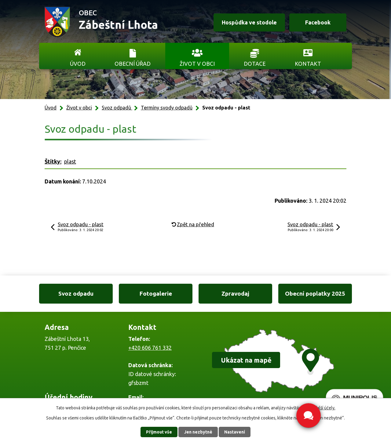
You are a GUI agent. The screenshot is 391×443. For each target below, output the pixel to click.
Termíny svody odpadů (166, 107)
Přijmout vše (159, 432)
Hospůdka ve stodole (249, 22)
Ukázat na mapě (246, 360)
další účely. (325, 407)
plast (70, 161)
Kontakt (308, 64)
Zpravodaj (235, 293)
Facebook (318, 22)
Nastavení (234, 432)
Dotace (255, 64)
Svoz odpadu (75, 293)
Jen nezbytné (198, 432)
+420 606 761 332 (150, 348)
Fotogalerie (155, 293)
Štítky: (53, 161)
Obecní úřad (133, 64)
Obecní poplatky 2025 (315, 293)
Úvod (78, 64)
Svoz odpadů (117, 107)
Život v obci (197, 64)
